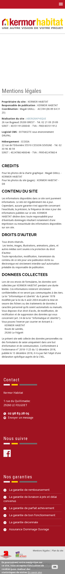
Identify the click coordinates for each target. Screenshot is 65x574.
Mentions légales (41, 550)
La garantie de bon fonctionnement (29, 515)
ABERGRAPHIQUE (36, 118)
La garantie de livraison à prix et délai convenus (30, 499)
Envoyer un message (20, 417)
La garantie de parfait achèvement (28, 508)
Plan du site (57, 550)
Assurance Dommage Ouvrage (26, 529)
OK (54, 568)
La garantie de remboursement (26, 489)
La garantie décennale (20, 522)
